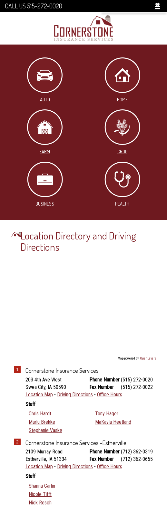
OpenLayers (148, 358)
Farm (45, 132)
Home (122, 80)
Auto (45, 80)
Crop (122, 132)
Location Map (39, 394)
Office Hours (109, 394)
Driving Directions (75, 394)
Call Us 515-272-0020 (33, 6)
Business (45, 184)
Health (122, 184)
